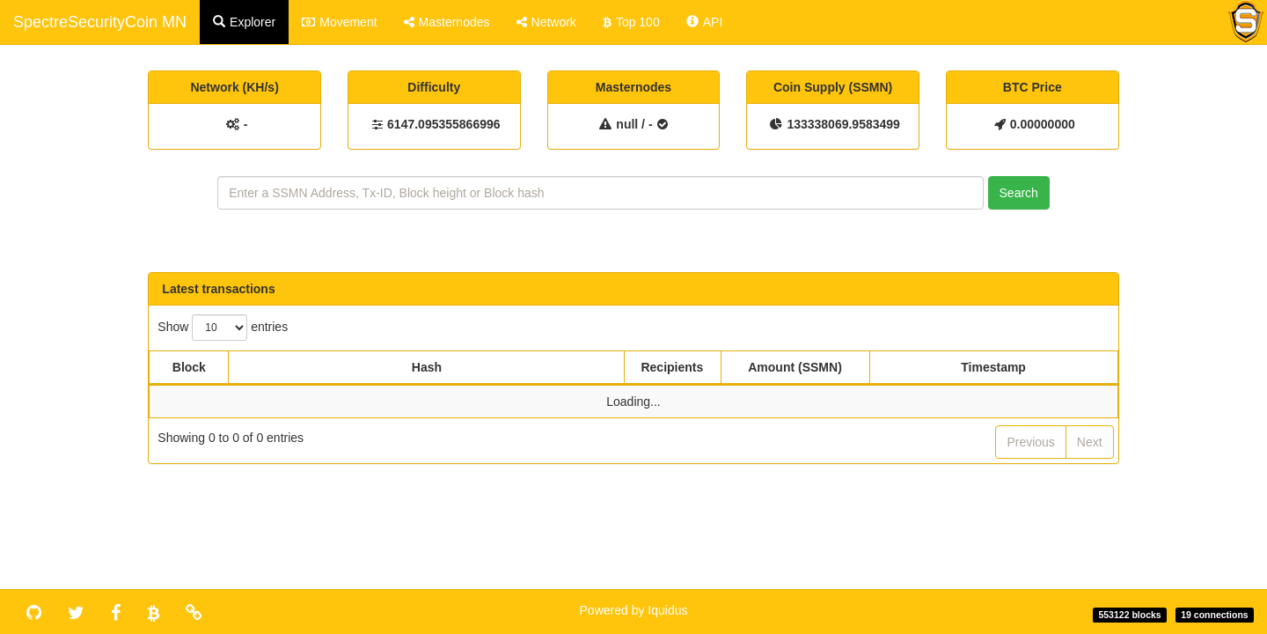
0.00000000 (1042, 124)
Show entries (222, 327)
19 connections (1214, 614)
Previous (1030, 442)
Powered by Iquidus (634, 610)
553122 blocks (1129, 614)
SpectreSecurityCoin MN (100, 22)
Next (1089, 442)
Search (1019, 193)
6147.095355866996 (443, 124)
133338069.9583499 (843, 124)
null (627, 124)
